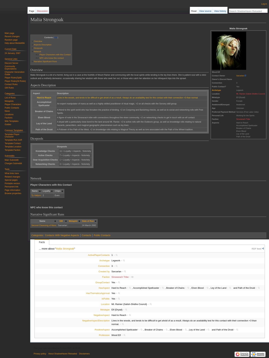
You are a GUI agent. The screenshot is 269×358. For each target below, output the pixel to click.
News (7, 111)
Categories (37, 235)
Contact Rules (11, 84)
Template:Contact (13, 143)
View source (205, 11)
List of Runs (10, 98)
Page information (12, 190)
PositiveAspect (102, 329)
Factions (8, 118)
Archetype (216, 90)
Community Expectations (10, 67)
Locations (9, 114)
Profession (104, 335)
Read (194, 11)
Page (31, 11)
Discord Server (11, 63)
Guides (8, 124)
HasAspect (104, 288)
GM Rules (9, 88)
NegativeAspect (102, 315)
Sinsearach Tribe (243, 119)
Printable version (12, 183)
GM (61, 221)
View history (220, 11)
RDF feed (256, 248)
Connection (104, 266)
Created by (104, 271)
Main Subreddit (12, 160)
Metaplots (9, 101)
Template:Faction (12, 150)
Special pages (11, 180)
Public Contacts (102, 235)
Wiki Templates (11, 121)
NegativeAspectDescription (96, 320)
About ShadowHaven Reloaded (62, 354)
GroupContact (102, 282)
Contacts (86, 235)
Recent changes (12, 36)
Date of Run (88, 221)
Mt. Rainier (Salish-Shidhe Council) (250, 94)
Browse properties (13, 193)
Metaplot (73, 221)
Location (105, 304)
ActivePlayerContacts (99, 255)
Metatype (105, 309)
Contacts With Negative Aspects (62, 235)
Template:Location (13, 146)
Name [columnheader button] (35, 191)
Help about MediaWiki (15, 43)
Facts (42, 242)
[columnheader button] (62, 221)
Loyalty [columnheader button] (46, 191)
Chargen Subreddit (13, 163)
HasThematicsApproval (98, 293)
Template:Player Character (12, 135)
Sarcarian (240, 76)
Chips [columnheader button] (58, 191)
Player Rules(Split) (13, 77)
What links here (12, 173)
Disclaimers (84, 354)
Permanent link (11, 187)
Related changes (12, 177)
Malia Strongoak (65, 248)
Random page (11, 40)
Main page (9, 33)
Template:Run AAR (13, 140)
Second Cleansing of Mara (43, 225)
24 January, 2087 (12, 53)
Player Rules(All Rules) (15, 81)
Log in (264, 4)
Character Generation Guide (14, 73)
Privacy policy (40, 354)
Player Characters (13, 104)
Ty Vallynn (36, 195)
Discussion (42, 11)
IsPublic (106, 298)
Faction (106, 277)
